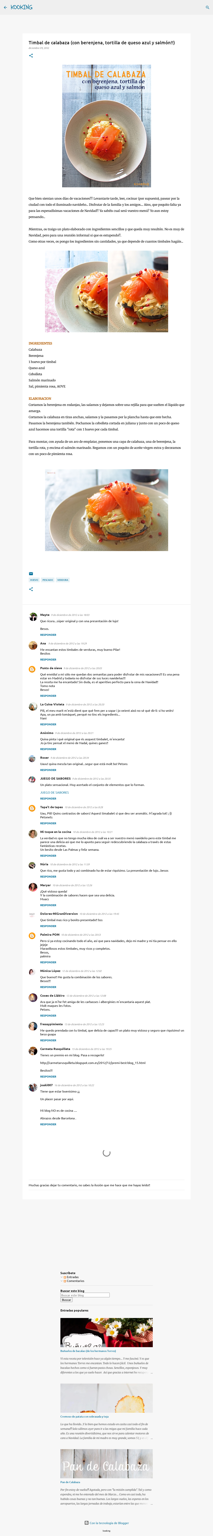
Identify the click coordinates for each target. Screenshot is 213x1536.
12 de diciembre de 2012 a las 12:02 (82, 970)
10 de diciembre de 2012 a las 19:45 (99, 913)
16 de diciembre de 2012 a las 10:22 (74, 1085)
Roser (44, 757)
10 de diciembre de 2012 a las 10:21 (92, 831)
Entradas (71, 1277)
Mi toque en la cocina (55, 832)
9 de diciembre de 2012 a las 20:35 (91, 778)
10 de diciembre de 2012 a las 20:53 (81, 934)
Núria (44, 864)
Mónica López (50, 971)
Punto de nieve (51, 668)
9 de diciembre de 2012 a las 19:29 (67, 643)
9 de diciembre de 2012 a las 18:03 (70, 614)
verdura (62, 580)
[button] (31, 55)
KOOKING (22, 7)
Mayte (44, 615)
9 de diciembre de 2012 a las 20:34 (69, 757)
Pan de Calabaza (70, 1482)
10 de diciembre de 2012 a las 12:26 (72, 885)
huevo (34, 580)
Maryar (45, 885)
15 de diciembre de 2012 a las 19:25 (91, 1049)
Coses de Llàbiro (52, 995)
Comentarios (74, 1281)
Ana (43, 643)
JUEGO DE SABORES (55, 778)
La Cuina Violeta (52, 704)
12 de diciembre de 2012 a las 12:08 (86, 995)
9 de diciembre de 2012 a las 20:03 (82, 668)
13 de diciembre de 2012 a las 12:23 (84, 1024)
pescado (48, 580)
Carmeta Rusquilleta (55, 1049)
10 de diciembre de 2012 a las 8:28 (83, 807)
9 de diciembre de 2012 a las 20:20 (85, 704)
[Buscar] (38, 7)
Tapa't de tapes (51, 807)
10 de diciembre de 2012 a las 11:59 (69, 864)
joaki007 (46, 1085)
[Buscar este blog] (85, 1295)
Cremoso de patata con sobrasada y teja (84, 1416)
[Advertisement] (106, 1232)
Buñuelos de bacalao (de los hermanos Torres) (88, 1351)
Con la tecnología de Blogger (106, 1523)
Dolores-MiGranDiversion (59, 914)
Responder (48, 634)
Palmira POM (49, 934)
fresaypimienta (51, 1024)
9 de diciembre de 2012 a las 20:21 (74, 733)
